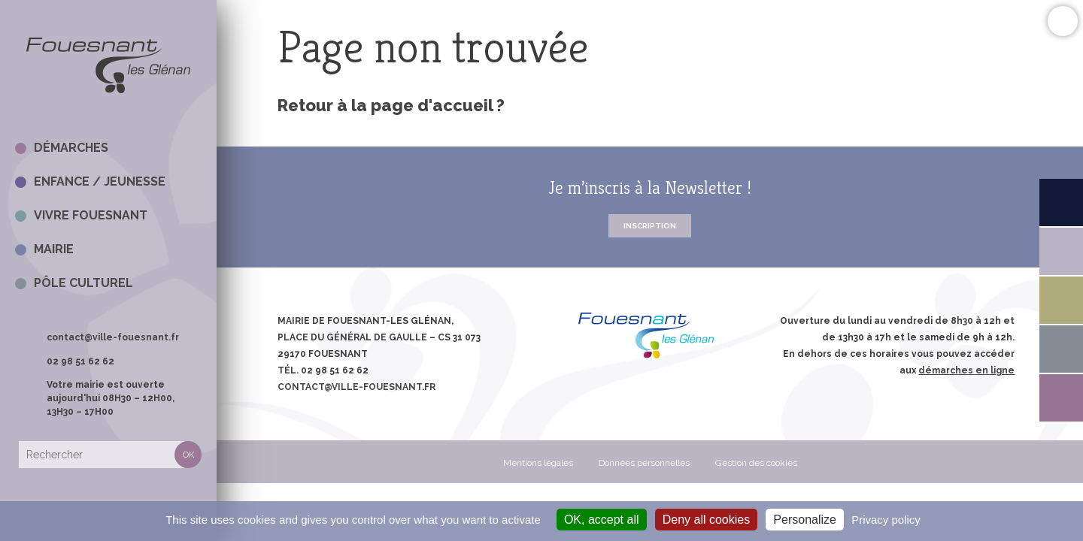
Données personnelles (644, 463)
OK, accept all (601, 519)
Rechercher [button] (188, 454)
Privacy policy (886, 519)
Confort (1062, 20)
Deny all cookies (707, 519)
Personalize (804, 519)
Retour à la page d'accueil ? (391, 105)
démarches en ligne (966, 370)
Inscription (649, 226)
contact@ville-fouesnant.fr (113, 337)
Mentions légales (538, 463)
